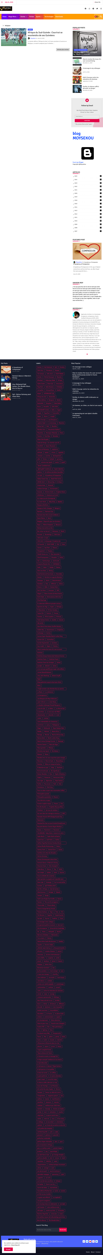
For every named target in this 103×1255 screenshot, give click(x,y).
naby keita (40, 1115)
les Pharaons (54, 1086)
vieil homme (40, 1207)
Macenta (61, 423)
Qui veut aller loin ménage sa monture (48, 813)
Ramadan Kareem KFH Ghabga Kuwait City (49, 817)
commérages (60, 984)
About (93, 1252)
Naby (52, 767)
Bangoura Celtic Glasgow (44, 508)
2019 (88, 197)
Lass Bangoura (52, 420)
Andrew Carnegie (42, 488)
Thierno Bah (40, 905)
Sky (55, 869)
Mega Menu (12, 17)
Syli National (48, 367)
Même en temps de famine (52, 764)
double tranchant (42, 1010)
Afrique (60, 380)
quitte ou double (42, 1158)
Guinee (39, 367)
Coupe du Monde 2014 (44, 564)
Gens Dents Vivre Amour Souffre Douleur (49, 626)
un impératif (56, 1197)
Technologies (49, 17)
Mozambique (59, 761)
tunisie (63, 1191)
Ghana (46, 416)
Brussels (39, 534)
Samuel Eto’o (52, 849)
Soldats (49, 872)
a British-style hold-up (44, 948)
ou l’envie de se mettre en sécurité (55, 1125)
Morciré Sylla (49, 761)
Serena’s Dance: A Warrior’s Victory (21, 377)
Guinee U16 (40, 639)
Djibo (46, 587)
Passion (39, 436)
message (47, 1109)
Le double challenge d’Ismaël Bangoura (48, 705)
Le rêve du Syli (60, 708)
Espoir (52, 607)
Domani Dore (54, 587)
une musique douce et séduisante (47, 1204)
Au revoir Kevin (41, 502)
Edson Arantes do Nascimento (53, 593)
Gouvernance (50, 630)
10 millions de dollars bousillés (54, 472)
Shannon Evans (41, 866)
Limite (39, 718)
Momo (46, 754)
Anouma (39, 492)
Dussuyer (51, 590)
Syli (56, 367)
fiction (45, 459)
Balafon (60, 502)
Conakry (62, 367)
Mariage (39, 735)
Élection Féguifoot (42, 1214)
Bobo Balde (57, 403)
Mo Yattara (55, 751)
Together (49, 915)
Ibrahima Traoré (53, 659)
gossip (57, 1036)
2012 (88, 214)
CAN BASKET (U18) (43, 410)
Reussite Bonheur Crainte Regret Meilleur (49, 826)
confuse (50, 987)
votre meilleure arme (53, 1207)
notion (39, 1118)
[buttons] (85, 8)
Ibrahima (40, 653)
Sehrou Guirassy (42, 856)
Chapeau (50, 551)
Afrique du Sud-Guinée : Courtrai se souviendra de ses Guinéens (45, 34)
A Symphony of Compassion (81, 264)
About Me (97, 2)
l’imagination (41, 1095)
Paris (61, 433)
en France (49, 1013)
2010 (88, 221)
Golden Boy (40, 630)
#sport (39, 393)
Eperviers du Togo (42, 607)
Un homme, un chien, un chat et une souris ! (87, 406)
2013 (88, 210)
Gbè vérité (40, 623)
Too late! (39, 918)
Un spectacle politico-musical (46, 925)
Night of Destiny (60, 774)
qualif (63, 462)
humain (52, 1040)
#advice (39, 472)
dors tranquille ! (58, 1007)
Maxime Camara (42, 744)
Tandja (47, 895)
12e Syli (39, 475)
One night (40, 780)
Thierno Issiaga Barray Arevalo (46, 908)
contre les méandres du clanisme (53, 990)
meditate (40, 1105)
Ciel (38, 561)
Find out (58, 616)
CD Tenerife (40, 544)
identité (59, 1040)
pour (61, 1141)
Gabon (39, 416)
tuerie (56, 1191)
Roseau (39, 830)
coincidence (41, 981)
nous (53, 1118)
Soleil (55, 872)
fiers (38, 1030)
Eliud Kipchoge (41, 600)
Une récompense (42, 928)
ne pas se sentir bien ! (52, 1115)
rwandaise (40, 1161)
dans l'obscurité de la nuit (44, 1000)
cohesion (40, 456)
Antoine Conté (49, 492)
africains (40, 951)
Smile (60, 869)
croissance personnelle (44, 997)
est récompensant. (42, 1020)
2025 (88, 176)
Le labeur (50, 708)
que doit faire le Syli (43, 1155)
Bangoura (51, 400)
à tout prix (54, 1214)
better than (48, 964)
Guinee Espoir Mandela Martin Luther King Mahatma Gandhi (49, 636)
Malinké (46, 731)
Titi (62, 912)
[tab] (4, 16)
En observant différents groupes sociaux (49, 603)
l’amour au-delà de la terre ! (53, 1092)
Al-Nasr (59, 482)
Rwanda (59, 377)
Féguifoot (40, 387)
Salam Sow (40, 840)
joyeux (47, 1046)
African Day (51, 482)
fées (45, 1036)
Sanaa (60, 849)
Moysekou (84, 312)
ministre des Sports (46, 462)
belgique (39, 964)
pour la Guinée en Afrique (44, 1145)
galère (51, 1036)
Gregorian (60, 630)
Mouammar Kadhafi (54, 429)
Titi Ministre (41, 915)
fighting (45, 1030)
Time (56, 912)
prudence (40, 1151)
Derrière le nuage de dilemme (53, 577)
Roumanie (56, 830)
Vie (38, 931)
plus (56, 1141)
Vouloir (59, 931)
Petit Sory (50, 787)
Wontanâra (54, 935)
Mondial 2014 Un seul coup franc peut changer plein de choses (51, 758)
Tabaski (58, 892)
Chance (55, 547)
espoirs (58, 1017)
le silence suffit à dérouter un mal (47, 1082)
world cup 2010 (50, 1210)
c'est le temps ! (53, 971)
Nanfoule (59, 767)
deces (39, 1004)
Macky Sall (40, 426)
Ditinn (61, 584)
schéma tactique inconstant (57, 1164)
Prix (62, 803)
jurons (53, 1046)
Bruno (39, 406)
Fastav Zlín (40, 613)
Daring (51, 570)
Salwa (58, 846)
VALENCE (40, 446)
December (59, 574)
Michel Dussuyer (49, 377)
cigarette (60, 452)
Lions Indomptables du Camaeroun (47, 721)
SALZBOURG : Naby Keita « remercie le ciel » (50, 833)
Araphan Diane (60, 492)
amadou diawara (50, 951)
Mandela (54, 426)
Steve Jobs (40, 882)
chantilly (55, 974)
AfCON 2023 (41, 482)
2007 (88, 231)
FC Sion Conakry (52, 610)
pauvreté (55, 1135)
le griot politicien (42, 1076)
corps (45, 994)
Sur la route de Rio (59, 882)
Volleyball (51, 931)
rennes (57, 1158)
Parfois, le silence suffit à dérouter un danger (91, 87)
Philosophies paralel (43, 794)
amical (60, 951)
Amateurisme (41, 485)
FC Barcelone (41, 610)
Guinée (39, 377)
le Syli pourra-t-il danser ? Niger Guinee (49, 1066)
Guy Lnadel (40, 646)
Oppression (49, 780)
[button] (97, 17)
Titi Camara (40, 374)
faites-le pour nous (42, 1023)
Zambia (61, 941)
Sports (38, 17)
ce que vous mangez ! (43, 974)
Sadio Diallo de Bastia (53, 836)
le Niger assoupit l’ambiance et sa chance (49, 1059)
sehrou (39, 1168)
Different (53, 584)
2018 (88, 200)
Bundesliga (48, 534)
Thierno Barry (51, 905)
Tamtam (39, 895)
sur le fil (48, 1178)
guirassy (59, 459)
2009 (88, 224)
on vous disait (50, 1122)
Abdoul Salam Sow (42, 479)
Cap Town (47, 547)
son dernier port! (42, 1171)
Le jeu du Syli (41, 708)
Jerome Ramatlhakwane (44, 672)
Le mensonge (52, 423)
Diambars (40, 584)
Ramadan (55, 436)
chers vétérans (41, 977)
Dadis (39, 567)
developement (57, 456)
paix (51, 1132)
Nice (51, 774)
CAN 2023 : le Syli (42, 538)
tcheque (58, 1181)
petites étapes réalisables (44, 1141)
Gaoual (61, 620)
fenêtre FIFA (41, 1027)
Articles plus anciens (63, 49)
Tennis (59, 899)
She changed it (53, 866)
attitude (39, 452)
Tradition (54, 918)
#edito (59, 390)
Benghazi (49, 403)
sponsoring (55, 1174)
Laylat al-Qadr (41, 423)
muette (61, 1112)
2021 (88, 190)
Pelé (60, 784)
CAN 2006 (55, 406)
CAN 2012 (40, 370)
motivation (53, 1112)
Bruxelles (46, 406)
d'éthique (56, 997)
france (39, 1036)
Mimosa (51, 748)
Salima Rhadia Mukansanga (45, 846)
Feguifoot (47, 413)
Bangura (57, 508)
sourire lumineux (55, 1171)
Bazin (49, 518)
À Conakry (61, 1210)
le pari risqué (41, 1079)
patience (48, 1135)
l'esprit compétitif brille (44, 1050)
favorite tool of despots (58, 1023)
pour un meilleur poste (44, 1148)
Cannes (39, 547)
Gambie (54, 620)
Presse (56, 803)
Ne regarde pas (55, 771)
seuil (52, 1168)
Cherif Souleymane (43, 557)
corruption (40, 390)
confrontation (41, 987)
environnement (49, 1017)
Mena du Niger (53, 744)
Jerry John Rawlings (43, 675)
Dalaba (51, 567)
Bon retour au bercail (43, 531)
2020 (88, 193)
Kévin (39, 685)
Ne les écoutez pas (42, 771)
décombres (40, 1013)
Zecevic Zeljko (49, 945)
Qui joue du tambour (52, 810)
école (61, 1214)
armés (58, 958)
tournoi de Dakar (42, 1187)
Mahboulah (47, 728)
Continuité (56, 561)
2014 (88, 207)
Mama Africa (55, 731)
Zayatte (39, 945)
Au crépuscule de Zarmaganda (46, 498)
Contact (98, 1252)
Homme (55, 646)
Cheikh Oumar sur (42, 554)
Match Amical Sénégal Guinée (46, 741)
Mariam (47, 735)
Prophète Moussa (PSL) (56, 807)
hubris (45, 1040)
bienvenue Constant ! (43, 968)
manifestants (56, 1099)
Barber (59, 400)
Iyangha (39, 666)
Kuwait (57, 370)
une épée (62, 1204)
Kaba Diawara (50, 387)
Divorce (39, 587)
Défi (58, 590)
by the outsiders (42, 971)
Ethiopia (59, 607)
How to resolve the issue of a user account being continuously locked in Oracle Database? (92, 61)
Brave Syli (50, 383)
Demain (39, 577)
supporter (40, 1178)
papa (56, 1132)
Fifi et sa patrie (49, 616)
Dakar (45, 567)
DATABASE (56, 564)
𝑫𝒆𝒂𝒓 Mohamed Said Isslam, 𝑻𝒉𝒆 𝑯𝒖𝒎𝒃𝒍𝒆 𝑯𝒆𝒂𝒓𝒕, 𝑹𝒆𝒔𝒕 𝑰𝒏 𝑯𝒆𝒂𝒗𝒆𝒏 (21, 386)
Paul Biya (47, 436)
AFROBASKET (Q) (49, 393)
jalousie (39, 1046)
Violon (44, 931)
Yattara (49, 938)
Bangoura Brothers (42, 505)
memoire (39, 1109)
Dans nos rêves (41, 570)
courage (52, 994)
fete (48, 1027)
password (40, 1135)
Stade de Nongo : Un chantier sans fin (48, 442)
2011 (88, 217)
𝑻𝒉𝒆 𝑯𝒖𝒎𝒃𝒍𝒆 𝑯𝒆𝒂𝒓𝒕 (54, 1220)
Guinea (48, 633)
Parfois (39, 784)
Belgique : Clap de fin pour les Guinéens (49, 521)
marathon (40, 1102)
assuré (39, 961)
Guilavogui (40, 633)
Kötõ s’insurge (41, 420)
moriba (39, 1112)
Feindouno (49, 370)
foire (51, 1030)
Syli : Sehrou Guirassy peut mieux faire (21, 395)
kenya (59, 1046)
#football (40, 380)
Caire (63, 544)
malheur (39, 1099)
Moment (39, 754)
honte (39, 1040)
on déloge (40, 1122)
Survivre (39, 885)
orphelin (39, 1125)
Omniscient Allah (58, 777)
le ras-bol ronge (52, 1079)
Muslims (39, 764)
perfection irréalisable (43, 1138)
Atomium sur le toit (52, 495)
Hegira (49, 646)
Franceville (55, 413)
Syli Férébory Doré (50, 885)
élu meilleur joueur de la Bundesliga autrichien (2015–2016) (51, 1217)
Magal (39, 728)
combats (49, 981)
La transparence (42, 695)
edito (38, 459)
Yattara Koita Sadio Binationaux (46, 941)
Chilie (61, 557)
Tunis (61, 918)
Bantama (40, 511)
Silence (49, 869)
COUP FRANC (59, 374)
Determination (56, 580)
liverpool (39, 1092)
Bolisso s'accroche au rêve (45, 528)
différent (61, 1004)
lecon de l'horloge (42, 1086)
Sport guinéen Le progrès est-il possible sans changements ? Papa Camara (50, 879)
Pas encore (47, 784)
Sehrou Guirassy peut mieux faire (47, 859)
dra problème (54, 1010)
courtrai (47, 456)
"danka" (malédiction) (43, 465)
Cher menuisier (55, 554)
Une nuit (60, 925)
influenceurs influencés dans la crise (48, 1043)
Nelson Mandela (42, 774)
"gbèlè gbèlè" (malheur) (44, 469)
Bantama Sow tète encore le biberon (48, 515)
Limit (57, 715)
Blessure (58, 525)
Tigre (51, 912)
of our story (60, 1118)
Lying (48, 725)
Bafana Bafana (41, 400)
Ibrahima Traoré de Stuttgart (45, 662)
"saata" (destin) (58, 469)
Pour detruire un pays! (43, 800)
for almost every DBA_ (43, 1033)
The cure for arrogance (51, 902)
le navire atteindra (55, 1076)
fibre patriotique (57, 1027)
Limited (46, 718)
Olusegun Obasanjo (51, 433)
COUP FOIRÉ (50, 544)
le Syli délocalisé (42, 1063)
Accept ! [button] (8, 1249)
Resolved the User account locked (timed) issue (51, 823)
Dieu (47, 584)
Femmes (39, 616)
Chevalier (54, 557)
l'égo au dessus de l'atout (44, 1053)
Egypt (59, 410)
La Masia (39, 692)
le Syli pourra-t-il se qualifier (45, 1069)
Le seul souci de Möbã (53, 712)
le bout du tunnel (42, 1073)
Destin (48, 580)
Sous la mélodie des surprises (45, 876)
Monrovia (40, 761)
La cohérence (49, 692)
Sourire (62, 872)
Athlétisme (40, 495)
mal (62, 1095)
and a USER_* (41, 958)
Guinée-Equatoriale (43, 643)
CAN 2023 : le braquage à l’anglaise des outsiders (49, 541)
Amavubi (50, 485)
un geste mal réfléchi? (43, 1197)
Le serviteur (40, 712)
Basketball (40, 403)
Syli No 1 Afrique (42, 889)
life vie (58, 1089)
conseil (58, 987)
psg (47, 1151)
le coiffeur (53, 1073)
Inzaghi (52, 416)
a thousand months (59, 948)
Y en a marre (41, 938)
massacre (48, 1102)
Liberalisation (41, 715)
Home (4, 17)
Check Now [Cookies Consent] (14, 1245)
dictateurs (53, 1004)
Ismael (59, 662)
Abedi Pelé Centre (56, 479)
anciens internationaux (53, 954)
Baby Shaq (52, 502)
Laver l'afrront (41, 702)
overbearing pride (42, 1132)
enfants (39, 1017)
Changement (41, 551)
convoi (39, 994)
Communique (46, 561)
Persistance (40, 787)
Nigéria (39, 777)
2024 (88, 179)
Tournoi (47, 918)
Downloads (59, 17)
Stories (22, 17)
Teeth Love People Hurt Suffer (46, 899)
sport (62, 1174)
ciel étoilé (51, 977)
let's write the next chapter (45, 1089)
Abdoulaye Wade (50, 380)
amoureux (40, 954)
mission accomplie (58, 1109)
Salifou (57, 840)
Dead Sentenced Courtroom (45, 574)
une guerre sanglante (43, 1201)
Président (40, 810)
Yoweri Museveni (50, 446)
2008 (88, 228)
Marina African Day (57, 735)
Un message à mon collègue (45, 922)
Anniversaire (54, 488)
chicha (53, 452)
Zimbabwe (59, 387)
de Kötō (57, 1000)
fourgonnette (57, 1033)
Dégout (39, 593)
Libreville (51, 715)
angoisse (50, 958)
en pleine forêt (59, 1013)
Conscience (59, 383)
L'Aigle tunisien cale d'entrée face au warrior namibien (50, 689)
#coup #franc (50, 390)
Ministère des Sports (43, 751)
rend (51, 1158)
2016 (88, 203)
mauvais (56, 1102)
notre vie (46, 1118)
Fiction (31, 17)
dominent (48, 1007)
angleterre (55, 449)
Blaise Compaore (48, 525)
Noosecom (47, 777)
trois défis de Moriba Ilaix (44, 1191)
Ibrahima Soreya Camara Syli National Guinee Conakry (50, 656)
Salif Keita (49, 840)
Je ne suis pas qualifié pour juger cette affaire (50, 669)
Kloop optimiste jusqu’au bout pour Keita (49, 682)
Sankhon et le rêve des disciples (46, 853)
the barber (40, 1184)
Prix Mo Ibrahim (42, 807)
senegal (46, 1168)
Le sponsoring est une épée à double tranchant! (84, 414)
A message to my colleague (91, 68)
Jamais (54, 666)
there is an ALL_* (51, 1184)
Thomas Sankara (42, 912)
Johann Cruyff (56, 675)
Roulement (47, 830)
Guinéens (54, 643)
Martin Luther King (53, 738)
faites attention (55, 1020)
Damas (58, 567)
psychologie (53, 1151)
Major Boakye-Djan (58, 728)
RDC (63, 813)
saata (55, 1161)
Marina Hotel (41, 738)
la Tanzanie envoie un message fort (47, 1056)
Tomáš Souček (59, 915)
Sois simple (40, 872)
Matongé (60, 741)
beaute (60, 961)
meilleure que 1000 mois (52, 1105)
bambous (46, 961)
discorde (39, 1007)
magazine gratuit (53, 1095)
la (37, 462)
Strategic (49, 882)
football (52, 459)
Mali (47, 426)
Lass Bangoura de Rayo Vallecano (47, 698)
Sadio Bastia (41, 836)
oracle (57, 462)
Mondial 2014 (41, 429)
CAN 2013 (50, 374)
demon (45, 1004)
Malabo (39, 731)
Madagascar (55, 725)
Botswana (55, 531)
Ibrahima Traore (42, 659)
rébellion (48, 1161)
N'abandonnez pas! (42, 767)
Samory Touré (41, 849)
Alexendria (52, 397)
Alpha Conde (41, 383)
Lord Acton (40, 725)
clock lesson (60, 977)
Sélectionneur (41, 892)
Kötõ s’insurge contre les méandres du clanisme (91, 78)
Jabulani (47, 666)
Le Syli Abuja (52, 702)
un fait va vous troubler (44, 1194)
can (62, 971)
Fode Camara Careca (43, 620)
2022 (88, 186)
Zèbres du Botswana (43, 449)
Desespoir (40, 580)
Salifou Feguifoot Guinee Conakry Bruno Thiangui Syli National (49, 843)
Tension (39, 902)
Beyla (39, 525)
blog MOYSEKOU (83, 136)
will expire (40, 1210)
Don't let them (41, 590)
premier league (57, 1148)
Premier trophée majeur (44, 803)
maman (47, 1099)
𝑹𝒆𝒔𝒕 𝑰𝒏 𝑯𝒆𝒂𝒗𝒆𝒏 (41, 1220)
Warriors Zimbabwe (43, 935)
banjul (54, 961)
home (63, 1036)
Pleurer (56, 797)
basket (47, 452)
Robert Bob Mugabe (43, 439)
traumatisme (53, 1187)
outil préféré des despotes (44, 1128)
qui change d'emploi (58, 1155)
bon (53, 968)
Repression (40, 820)
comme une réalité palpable (45, 984)
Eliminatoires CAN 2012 (54, 597)
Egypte (39, 413)
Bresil (62, 531)
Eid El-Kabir (40, 597)
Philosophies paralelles (44, 797)
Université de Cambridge (57, 928)
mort (45, 1112)
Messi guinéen (41, 748)
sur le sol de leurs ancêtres (45, 1181)
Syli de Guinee (54, 889)
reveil (63, 1158)
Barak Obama (41, 518)
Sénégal (50, 892)
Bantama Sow (49, 511)
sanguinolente (41, 1164)
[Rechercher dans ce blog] (47, 1230)
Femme (56, 613)
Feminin (48, 613)
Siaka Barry (40, 869)
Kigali (39, 679)
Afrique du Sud (41, 397)
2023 (88, 183)
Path (54, 784)
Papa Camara (59, 780)
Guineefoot (50, 639)
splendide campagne (43, 1174)
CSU (58, 544)
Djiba (53, 410)
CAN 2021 (57, 534)
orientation (59, 1122)
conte (39, 990)
